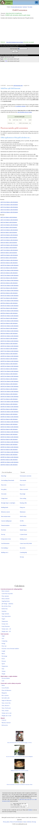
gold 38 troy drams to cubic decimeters (9, 404)
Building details (4, 507)
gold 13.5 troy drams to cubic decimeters (9, 280)
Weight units (5, 631)
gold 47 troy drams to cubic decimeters (9, 449)
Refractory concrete (5, 512)
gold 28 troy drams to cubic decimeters (9, 353)
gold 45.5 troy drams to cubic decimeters (9, 442)
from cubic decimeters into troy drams (14, 42)
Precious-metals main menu (16, 6)
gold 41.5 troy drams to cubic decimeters (9, 421)
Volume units (5, 628)
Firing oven (22, 507)
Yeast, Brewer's (5, 705)
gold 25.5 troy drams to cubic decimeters (9, 341)
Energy (3, 643)
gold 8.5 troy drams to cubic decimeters (9, 255)
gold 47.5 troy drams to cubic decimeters (9, 452)
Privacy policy (6, 822)
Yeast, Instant (5, 710)
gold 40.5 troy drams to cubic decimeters (9, 416)
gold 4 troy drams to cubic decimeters (9, 232)
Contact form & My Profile (26, 543)
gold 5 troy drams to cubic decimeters (9, 237)
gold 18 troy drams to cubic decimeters (9, 303)
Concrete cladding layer (6, 521)
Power (3, 658)
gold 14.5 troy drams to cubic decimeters (9, 285)
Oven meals (3, 493)
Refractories (5, 725)
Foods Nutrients (6, 626)
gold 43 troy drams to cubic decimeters (9, 429)
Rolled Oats (5, 608)
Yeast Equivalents (6, 616)
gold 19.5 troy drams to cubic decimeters (9, 310)
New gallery (4, 489)
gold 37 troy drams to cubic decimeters (9, 399)
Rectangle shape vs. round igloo (8, 502)
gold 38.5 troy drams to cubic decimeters (9, 406)
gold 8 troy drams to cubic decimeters (9, 252)
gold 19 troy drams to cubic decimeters (9, 308)
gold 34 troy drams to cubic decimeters (9, 383)
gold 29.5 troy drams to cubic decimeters (9, 361)
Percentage (4, 656)
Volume (3, 671)
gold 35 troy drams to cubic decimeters (9, 389)
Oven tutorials (23, 480)
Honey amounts (5, 598)
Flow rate (4, 646)
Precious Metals (6, 678)
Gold (3, 680)
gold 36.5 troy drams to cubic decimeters (9, 396)
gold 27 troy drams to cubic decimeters (9, 348)
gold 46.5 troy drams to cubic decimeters (9, 447)
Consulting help (23, 552)
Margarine (4, 692)
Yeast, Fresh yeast (6, 708)
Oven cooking (23, 498)
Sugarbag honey (6, 601)
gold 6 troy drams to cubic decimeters (9, 242)
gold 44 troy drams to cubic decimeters (9, 434)
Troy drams (30, 6)
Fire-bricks (3, 530)
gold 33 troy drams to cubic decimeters (9, 378)
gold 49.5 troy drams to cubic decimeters (9, 462)
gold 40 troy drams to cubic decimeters (9, 414)
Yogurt (3, 618)
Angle (3, 636)
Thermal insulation (5, 525)
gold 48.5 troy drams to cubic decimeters (9, 457)
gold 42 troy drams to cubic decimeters (9, 424)
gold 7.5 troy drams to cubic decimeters (9, 250)
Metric (3, 653)
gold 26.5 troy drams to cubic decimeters (9, 346)
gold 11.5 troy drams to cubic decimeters (9, 270)
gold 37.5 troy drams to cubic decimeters (9, 401)
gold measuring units (18, 85)
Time (3, 668)
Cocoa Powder (5, 687)
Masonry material (6, 722)
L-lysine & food (23, 534)
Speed (3, 663)
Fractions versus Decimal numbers (10, 648)
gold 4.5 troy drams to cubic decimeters (9, 235)
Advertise (29, 822)
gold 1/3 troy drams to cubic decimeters (9, 204)
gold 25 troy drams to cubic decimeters (9, 338)
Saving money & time (6, 539)
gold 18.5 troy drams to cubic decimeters (9, 305)
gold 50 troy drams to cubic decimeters (9, 464)
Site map (22, 557)
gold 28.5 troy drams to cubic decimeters (9, 356)
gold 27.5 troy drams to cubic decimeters (9, 351)
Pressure (4, 661)
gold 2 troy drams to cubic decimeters (9, 222)
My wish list (22, 548)
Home (6, 2)
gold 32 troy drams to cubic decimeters (9, 373)
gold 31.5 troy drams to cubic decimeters (9, 371)
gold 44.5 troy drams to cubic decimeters (9, 436)
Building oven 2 (4, 552)
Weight (3, 673)
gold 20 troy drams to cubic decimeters (9, 313)
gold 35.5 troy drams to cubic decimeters (9, 391)
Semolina (4, 611)
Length (3, 651)
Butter (3, 685)
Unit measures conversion (25, 475)
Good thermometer (5, 543)
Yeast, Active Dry (6, 703)
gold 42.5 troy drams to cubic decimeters (9, 426)
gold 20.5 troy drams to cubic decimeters (9, 315)
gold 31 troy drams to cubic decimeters (9, 368)
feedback (30, 810)
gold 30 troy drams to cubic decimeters (9, 363)
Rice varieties (5, 695)
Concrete (4, 720)
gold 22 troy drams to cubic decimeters (9, 323)
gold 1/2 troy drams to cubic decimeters (9, 207)
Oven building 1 (4, 548)
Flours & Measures (6, 690)
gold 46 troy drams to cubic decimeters (9, 444)
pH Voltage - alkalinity (7, 603)
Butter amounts (5, 591)
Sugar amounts (5, 613)
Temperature (5, 621)
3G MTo (22, 521)
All (10, 628)
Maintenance (23, 512)
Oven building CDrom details (7, 480)
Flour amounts (5, 596)
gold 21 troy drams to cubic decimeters (9, 318)
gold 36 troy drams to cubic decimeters (9, 394)
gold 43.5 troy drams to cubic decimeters (9, 431)
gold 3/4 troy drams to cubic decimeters (9, 212)
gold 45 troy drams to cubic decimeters (9, 439)
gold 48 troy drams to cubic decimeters (9, 454)
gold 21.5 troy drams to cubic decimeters (9, 320)
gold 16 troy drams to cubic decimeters (9, 293)
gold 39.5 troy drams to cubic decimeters (9, 411)
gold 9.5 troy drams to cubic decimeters (9, 260)
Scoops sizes (5, 623)
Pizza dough (22, 493)
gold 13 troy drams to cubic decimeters (9, 277)
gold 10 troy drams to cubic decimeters (9, 262)
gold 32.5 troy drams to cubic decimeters (9, 376)
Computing (4, 641)
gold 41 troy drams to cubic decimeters (9, 419)
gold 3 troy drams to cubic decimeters (9, 227)
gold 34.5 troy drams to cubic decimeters (9, 386)
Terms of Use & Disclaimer (16, 822)
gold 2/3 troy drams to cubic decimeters (9, 209)
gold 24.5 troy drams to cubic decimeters (9, 336)
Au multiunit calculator (20, 106)
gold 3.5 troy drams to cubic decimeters (9, 230)
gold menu (25, 6)
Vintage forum (4, 498)
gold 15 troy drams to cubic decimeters (9, 288)
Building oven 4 (23, 539)
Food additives (23, 525)
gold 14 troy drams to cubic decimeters (9, 283)
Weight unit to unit (6, 715)
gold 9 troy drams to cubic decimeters (9, 257)
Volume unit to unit (6, 713)
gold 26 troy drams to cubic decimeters (9, 343)
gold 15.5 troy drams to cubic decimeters (9, 290)
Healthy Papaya (23, 530)
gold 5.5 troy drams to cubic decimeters (9, 240)
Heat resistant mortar (5, 516)
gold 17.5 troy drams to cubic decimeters (9, 300)
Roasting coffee (23, 502)
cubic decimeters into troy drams (24, 112)
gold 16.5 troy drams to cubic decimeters (9, 295)
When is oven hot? (24, 489)
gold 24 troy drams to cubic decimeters (9, 333)
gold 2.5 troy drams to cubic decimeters (9, 224)
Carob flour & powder (7, 593)
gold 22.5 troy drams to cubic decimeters (9, 325)
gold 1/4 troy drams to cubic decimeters (9, 202)
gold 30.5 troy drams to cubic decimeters (9, 366)
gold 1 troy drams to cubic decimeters (9, 217)
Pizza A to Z (22, 484)
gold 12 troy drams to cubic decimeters (9, 272)
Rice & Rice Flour (6, 606)
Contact (24, 822)
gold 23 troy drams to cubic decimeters (9, 328)
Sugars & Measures (6, 700)
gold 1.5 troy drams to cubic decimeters (9, 219)
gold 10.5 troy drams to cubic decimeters (9, 265)
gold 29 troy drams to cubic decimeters (9, 358)
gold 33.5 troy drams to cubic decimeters (9, 381)
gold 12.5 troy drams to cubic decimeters (9, 275)
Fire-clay (3, 534)
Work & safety (23, 516)
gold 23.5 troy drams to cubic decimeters (9, 330)
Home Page (3, 475)
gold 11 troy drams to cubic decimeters (9, 267)
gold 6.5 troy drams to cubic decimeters (9, 245)
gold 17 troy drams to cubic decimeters (9, 298)
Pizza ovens (3, 484)
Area (3, 638)
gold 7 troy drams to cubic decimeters (9, 247)
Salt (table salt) (5, 698)
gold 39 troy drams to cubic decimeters (9, 409)
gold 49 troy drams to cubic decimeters (9, 459)
